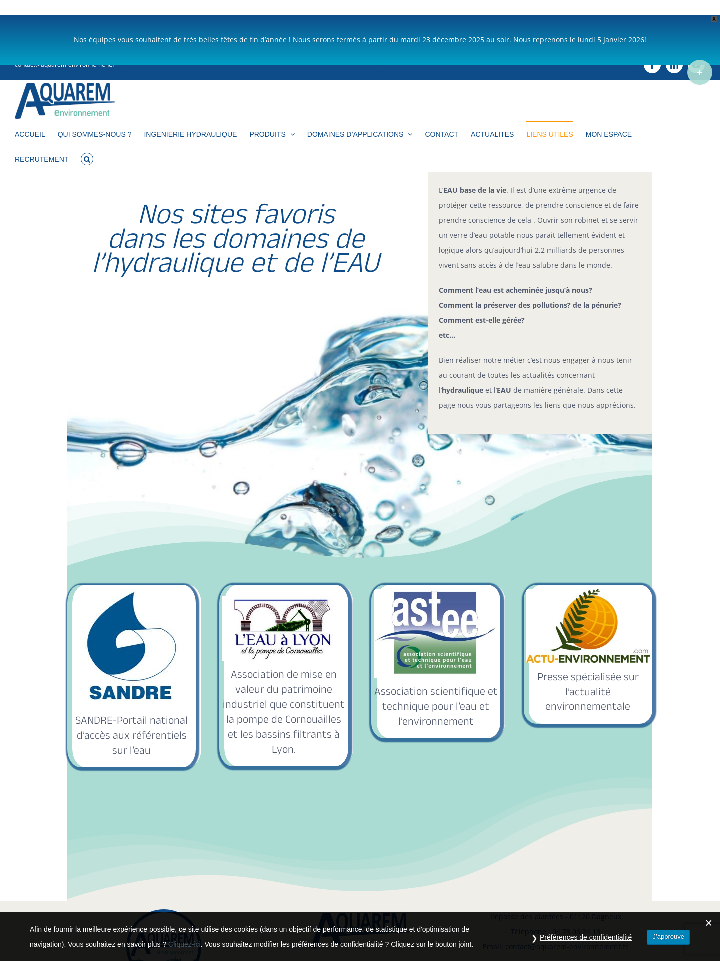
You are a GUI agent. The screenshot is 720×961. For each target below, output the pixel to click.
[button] (87, 143)
